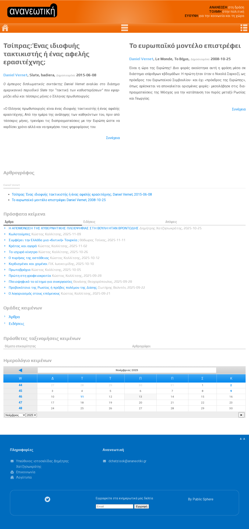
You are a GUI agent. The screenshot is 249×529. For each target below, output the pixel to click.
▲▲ (242, 438)
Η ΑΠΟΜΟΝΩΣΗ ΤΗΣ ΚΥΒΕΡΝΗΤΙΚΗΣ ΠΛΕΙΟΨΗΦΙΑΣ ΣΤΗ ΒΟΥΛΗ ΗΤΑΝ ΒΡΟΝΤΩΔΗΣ (105, 228)
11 (82, 396)
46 (20, 396)
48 (20, 408)
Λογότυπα (24, 477)
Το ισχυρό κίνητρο (48, 252)
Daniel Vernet (15, 75)
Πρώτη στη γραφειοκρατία (55, 276)
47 (20, 402)
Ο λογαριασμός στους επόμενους (59, 293)
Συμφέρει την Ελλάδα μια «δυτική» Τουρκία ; (67, 240)
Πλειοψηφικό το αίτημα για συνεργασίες (70, 282)
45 (20, 391)
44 (20, 385)
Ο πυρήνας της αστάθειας (54, 258)
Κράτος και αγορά (48, 246)
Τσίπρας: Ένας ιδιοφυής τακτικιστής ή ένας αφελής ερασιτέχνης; (46, 54)
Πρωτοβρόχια (45, 270)
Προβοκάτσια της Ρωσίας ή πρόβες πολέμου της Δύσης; (77, 287)
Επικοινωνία (25, 472)
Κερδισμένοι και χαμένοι (51, 264)
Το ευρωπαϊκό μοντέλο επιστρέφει (185, 45)
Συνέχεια (113, 138)
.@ (127, 461)
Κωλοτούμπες (45, 234)
